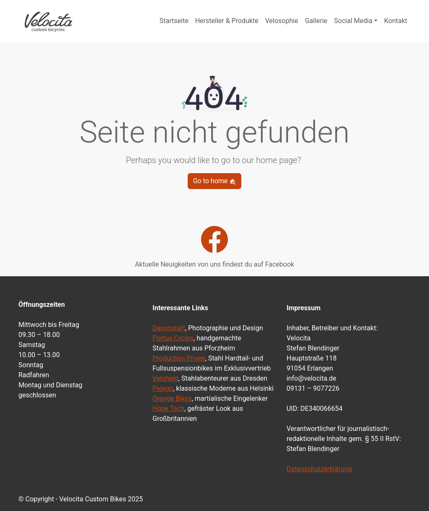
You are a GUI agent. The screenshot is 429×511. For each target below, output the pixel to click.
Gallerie (316, 21)
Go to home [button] (214, 181)
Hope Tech (168, 408)
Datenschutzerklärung (319, 469)
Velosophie (281, 21)
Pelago (162, 388)
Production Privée (178, 358)
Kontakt (395, 21)
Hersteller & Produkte (226, 21)
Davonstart (168, 328)
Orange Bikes (172, 398)
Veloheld (165, 378)
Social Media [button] (353, 21)
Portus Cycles (173, 338)
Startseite (174, 21)
